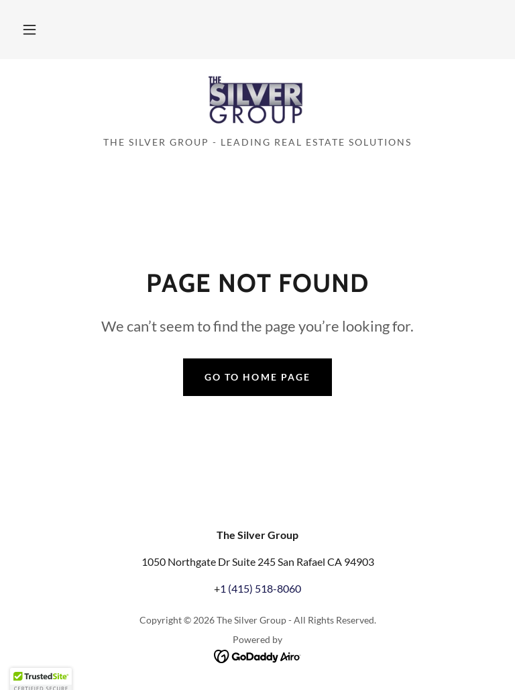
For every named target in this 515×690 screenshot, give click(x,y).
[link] (257, 102)
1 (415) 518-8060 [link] (260, 588)
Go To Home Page (257, 377)
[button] (29, 29)
